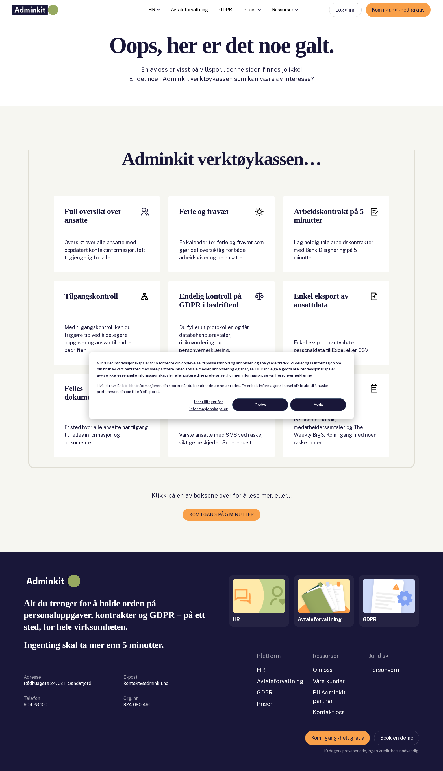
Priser (252, 9)
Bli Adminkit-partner (330, 691)
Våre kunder (329, 675)
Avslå (318, 404)
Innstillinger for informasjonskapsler (208, 405)
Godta (260, 404)
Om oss (323, 664)
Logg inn (345, 10)
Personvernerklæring (293, 374)
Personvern (384, 664)
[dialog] (221, 385)
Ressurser (285, 9)
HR (154, 9)
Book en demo (396, 732)
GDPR (225, 9)
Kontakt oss (329, 706)
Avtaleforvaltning (189, 9)
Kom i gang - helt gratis (398, 10)
